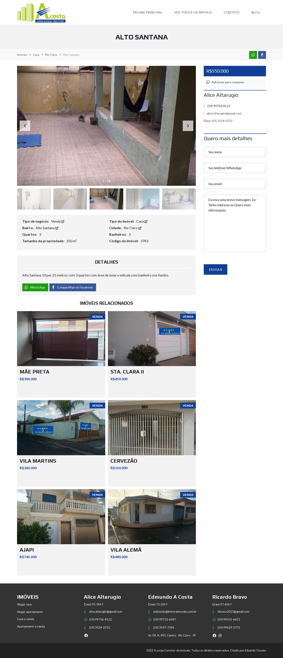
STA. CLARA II (127, 372)
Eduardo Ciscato (255, 650)
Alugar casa (24, 604)
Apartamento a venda (31, 626)
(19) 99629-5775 (226, 627)
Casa (141, 221)
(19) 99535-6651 (226, 619)
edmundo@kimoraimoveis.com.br (172, 611)
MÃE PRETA (34, 372)
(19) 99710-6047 (162, 619)
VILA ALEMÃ (126, 550)
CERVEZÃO (123, 461)
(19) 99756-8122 (98, 619)
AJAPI (27, 550)
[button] (188, 126)
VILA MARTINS (38, 461)
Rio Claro (132, 228)
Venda (57, 221)
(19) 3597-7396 (161, 627)
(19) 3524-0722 (97, 627)
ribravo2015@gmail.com (230, 611)
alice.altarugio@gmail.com (223, 113)
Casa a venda (25, 619)
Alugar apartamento (30, 612)
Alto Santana (47, 228)
